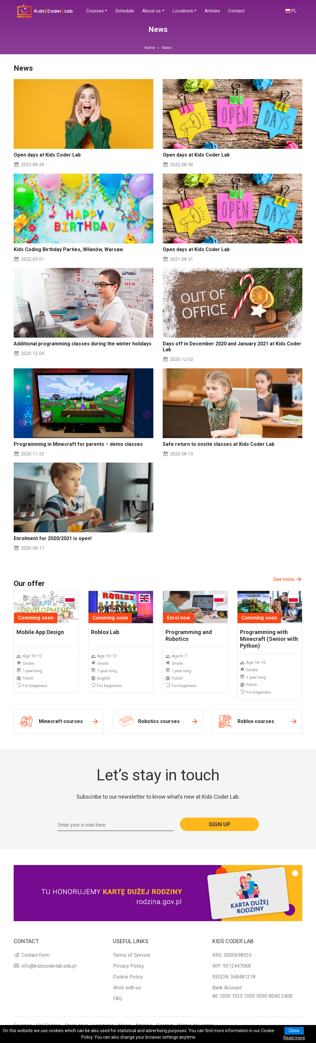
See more (283, 579)
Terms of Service (131, 955)
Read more (294, 1037)
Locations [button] (183, 11)
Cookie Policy (128, 977)
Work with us (127, 988)
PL (293, 10)
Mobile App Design (40, 632)
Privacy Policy (128, 966)
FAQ (117, 998)
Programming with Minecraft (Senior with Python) (269, 639)
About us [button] (151, 11)
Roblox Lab (105, 632)
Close (294, 1030)
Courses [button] (95, 11)
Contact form (35, 955)
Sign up (219, 824)
